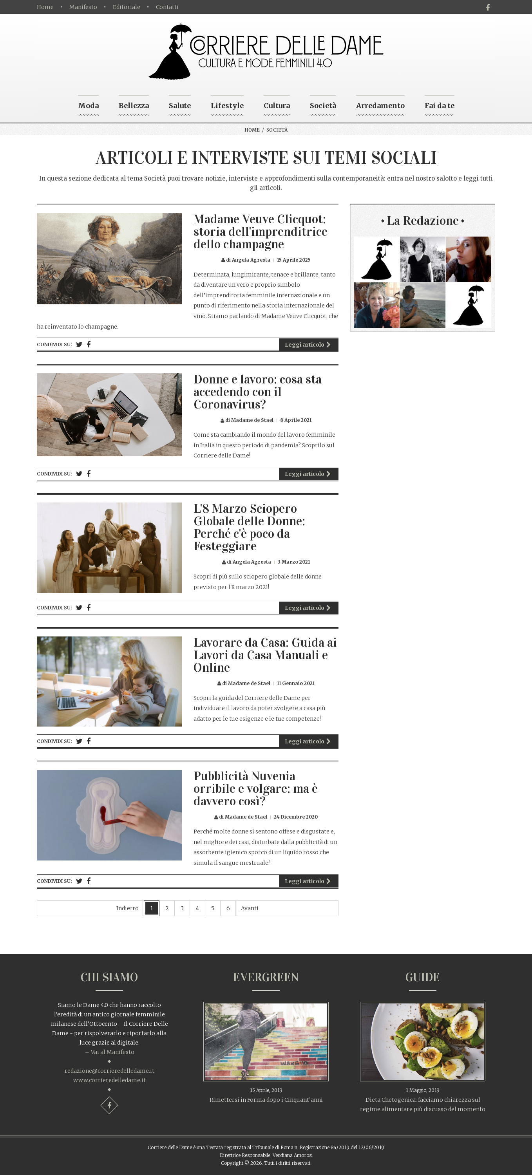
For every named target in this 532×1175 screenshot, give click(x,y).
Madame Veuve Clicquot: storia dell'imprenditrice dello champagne (261, 232)
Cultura (277, 105)
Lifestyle (227, 105)
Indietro (127, 908)
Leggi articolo (308, 344)
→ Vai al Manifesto (109, 1052)
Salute (180, 105)
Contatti (167, 7)
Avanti (250, 908)
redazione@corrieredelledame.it (109, 1070)
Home (45, 7)
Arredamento (380, 105)
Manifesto (83, 7)
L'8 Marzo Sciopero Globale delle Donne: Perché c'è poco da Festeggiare (249, 527)
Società (323, 105)
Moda (88, 105)
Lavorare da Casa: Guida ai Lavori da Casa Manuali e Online (265, 655)
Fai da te (439, 105)
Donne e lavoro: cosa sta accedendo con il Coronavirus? (258, 392)
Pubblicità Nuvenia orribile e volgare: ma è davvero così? (256, 788)
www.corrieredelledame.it (109, 1080)
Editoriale (126, 7)
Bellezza (134, 105)
